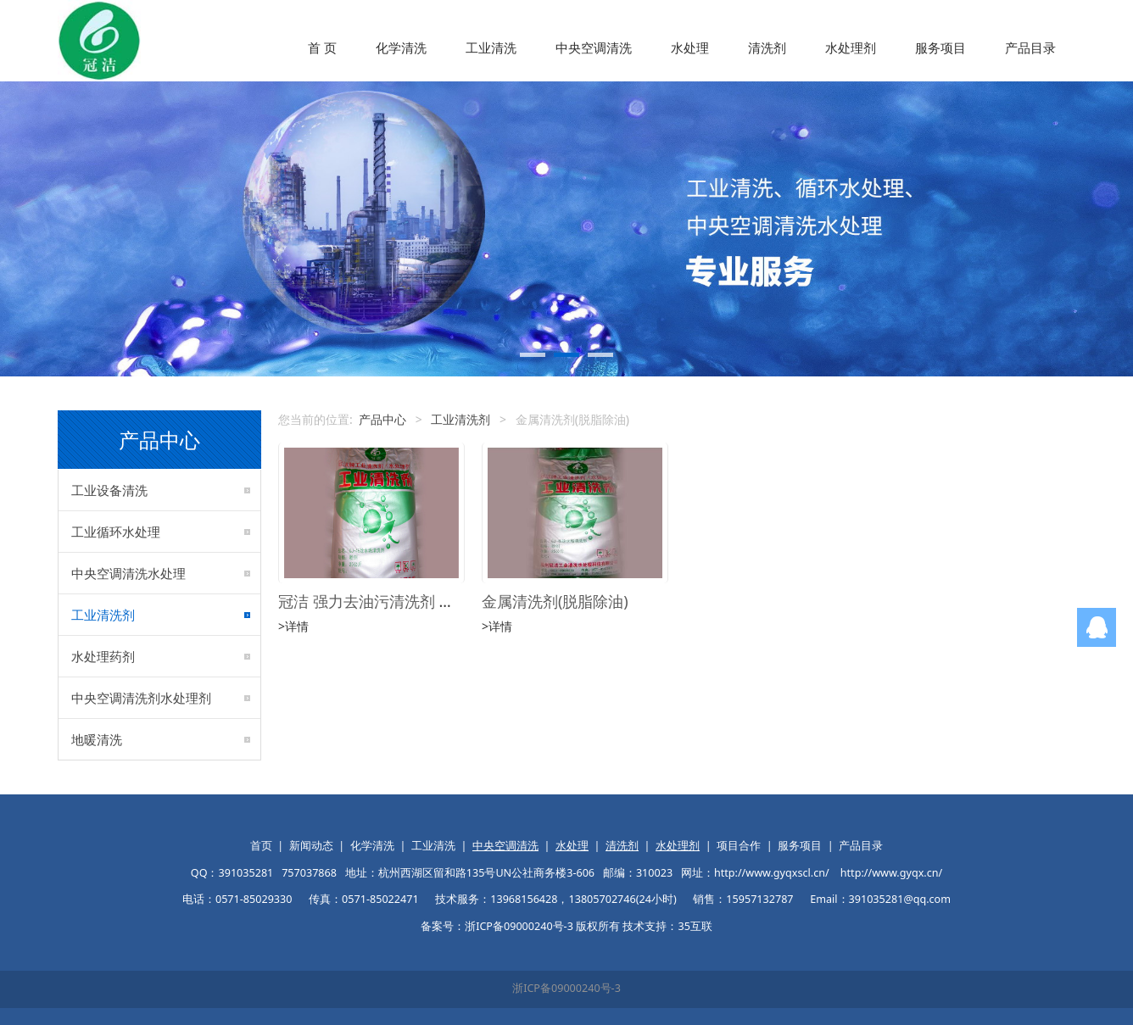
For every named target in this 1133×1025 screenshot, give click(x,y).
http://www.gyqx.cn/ (891, 873)
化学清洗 (401, 47)
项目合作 (739, 845)
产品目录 (1030, 47)
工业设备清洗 (109, 490)
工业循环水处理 (115, 531)
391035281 (245, 873)
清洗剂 (767, 47)
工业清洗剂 (103, 614)
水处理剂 (850, 47)
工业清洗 (491, 47)
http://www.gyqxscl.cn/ (771, 873)
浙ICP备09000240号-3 (566, 988)
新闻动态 (311, 845)
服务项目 (940, 47)
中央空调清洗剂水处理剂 (141, 697)
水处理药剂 (103, 656)
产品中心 (382, 419)
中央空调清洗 (593, 47)
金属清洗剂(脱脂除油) (555, 601)
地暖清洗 (96, 739)
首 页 (322, 47)
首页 (261, 845)
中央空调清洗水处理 (128, 573)
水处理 (690, 47)
